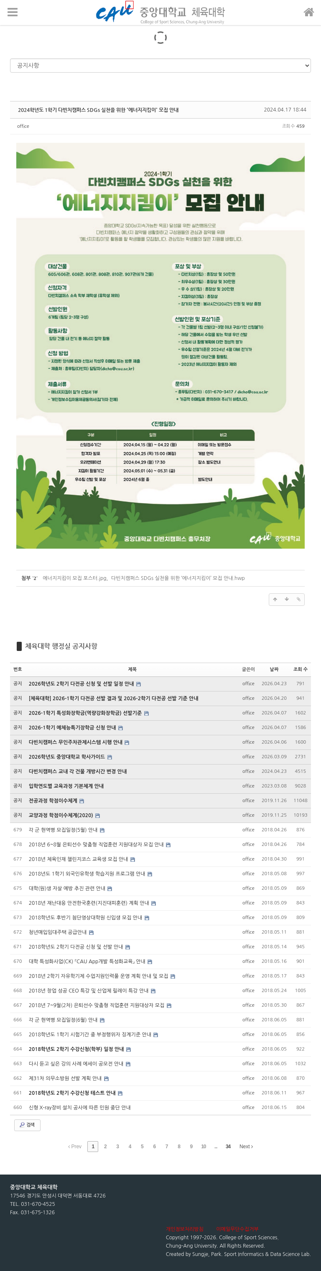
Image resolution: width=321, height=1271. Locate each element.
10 (203, 1146)
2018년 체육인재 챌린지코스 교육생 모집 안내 (79, 859)
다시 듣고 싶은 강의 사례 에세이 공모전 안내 (77, 1063)
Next (246, 1146)
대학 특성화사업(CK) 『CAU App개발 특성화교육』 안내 (88, 961)
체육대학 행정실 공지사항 (61, 646)
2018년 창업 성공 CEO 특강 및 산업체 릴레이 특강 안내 (89, 990)
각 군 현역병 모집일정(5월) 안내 (64, 830)
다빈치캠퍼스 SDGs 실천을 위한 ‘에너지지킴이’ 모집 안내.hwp (178, 578)
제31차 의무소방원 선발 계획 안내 (66, 1078)
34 (228, 1146)
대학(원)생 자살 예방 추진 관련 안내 (68, 888)
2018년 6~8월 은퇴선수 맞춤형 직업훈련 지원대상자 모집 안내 (97, 844)
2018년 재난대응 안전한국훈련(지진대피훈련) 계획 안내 (89, 903)
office (23, 126)
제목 (132, 669)
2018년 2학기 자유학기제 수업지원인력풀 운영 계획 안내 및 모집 (99, 976)
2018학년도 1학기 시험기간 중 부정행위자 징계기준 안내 (91, 1034)
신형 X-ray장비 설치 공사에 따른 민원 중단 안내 (80, 1107)
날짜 (274, 669)
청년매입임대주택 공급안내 (58, 932)
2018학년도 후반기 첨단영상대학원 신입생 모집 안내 (86, 917)
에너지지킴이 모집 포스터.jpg (74, 578)
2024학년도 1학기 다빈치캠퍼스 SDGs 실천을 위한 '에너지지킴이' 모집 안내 (98, 110)
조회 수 (300, 669)
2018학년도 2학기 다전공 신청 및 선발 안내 (77, 946)
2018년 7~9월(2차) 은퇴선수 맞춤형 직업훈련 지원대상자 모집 (97, 1005)
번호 (17, 669)
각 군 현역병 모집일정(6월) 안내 (64, 1020)
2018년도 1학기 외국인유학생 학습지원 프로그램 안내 (88, 873)
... (215, 1146)
